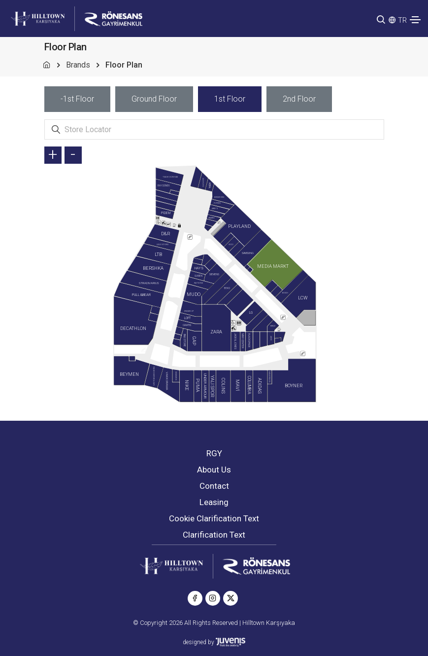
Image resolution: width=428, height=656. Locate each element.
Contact (214, 486)
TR (402, 20)
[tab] (77, 99)
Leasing (214, 502)
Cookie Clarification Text (214, 518)
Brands (78, 65)
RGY (214, 453)
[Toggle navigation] (415, 19)
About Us (214, 469)
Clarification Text (214, 535)
